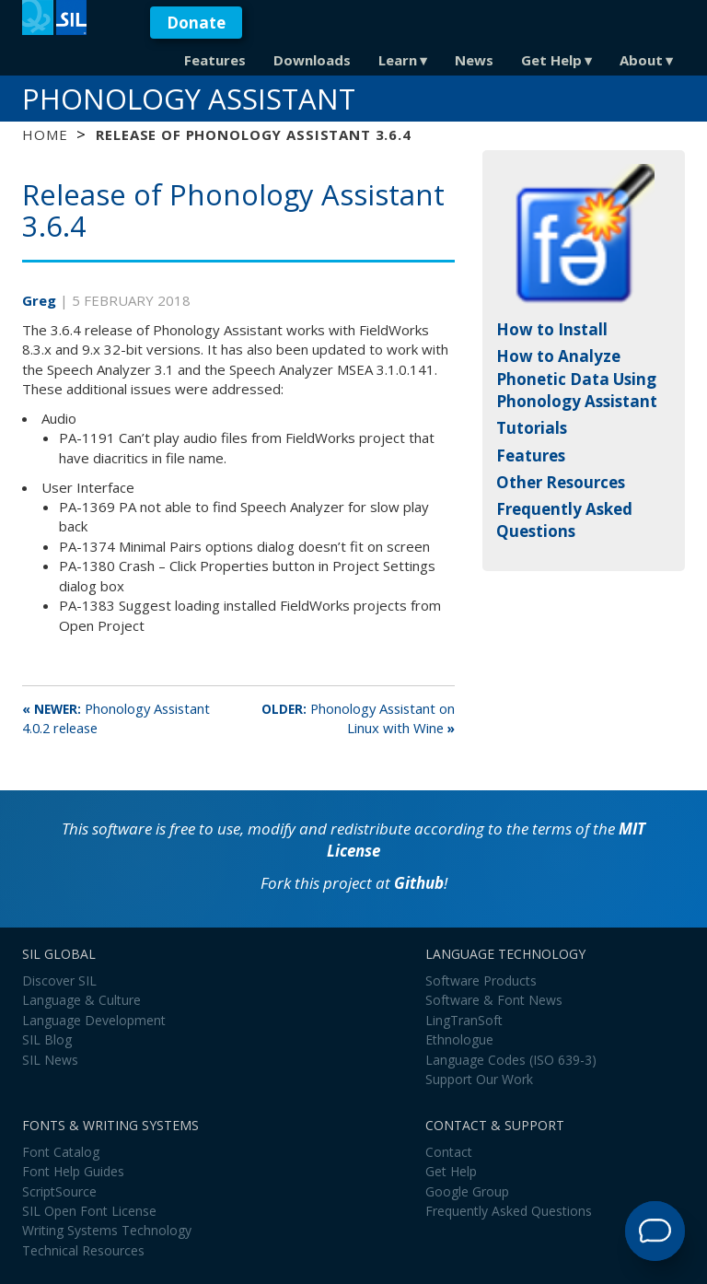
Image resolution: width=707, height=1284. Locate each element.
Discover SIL (59, 980)
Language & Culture (81, 1000)
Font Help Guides (73, 1171)
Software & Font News (493, 1000)
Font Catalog (60, 1152)
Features (215, 60)
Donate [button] (196, 22)
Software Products (481, 980)
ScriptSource (59, 1191)
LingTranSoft (464, 1020)
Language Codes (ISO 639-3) (511, 1059)
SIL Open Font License (89, 1211)
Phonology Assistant (188, 98)
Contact (448, 1152)
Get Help (551, 60)
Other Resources (560, 482)
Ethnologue (459, 1039)
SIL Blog (47, 1039)
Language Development (94, 1020)
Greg (41, 300)
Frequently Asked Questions (564, 520)
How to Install (552, 329)
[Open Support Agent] (655, 1231)
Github (419, 882)
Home (44, 134)
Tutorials (531, 427)
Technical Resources (83, 1250)
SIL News (50, 1059)
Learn (397, 60)
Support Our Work (479, 1079)
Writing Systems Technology (106, 1230)
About (641, 60)
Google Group (467, 1191)
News (474, 60)
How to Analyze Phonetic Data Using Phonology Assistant (576, 378)
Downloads (312, 60)
